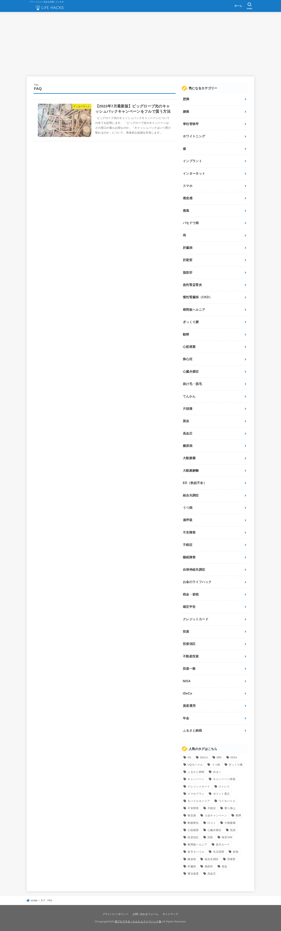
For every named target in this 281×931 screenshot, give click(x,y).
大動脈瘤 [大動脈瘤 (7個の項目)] (230, 822)
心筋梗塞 (189, 346)
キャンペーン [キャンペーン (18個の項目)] (196, 779)
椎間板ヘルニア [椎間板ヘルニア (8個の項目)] (197, 844)
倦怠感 (187, 198)
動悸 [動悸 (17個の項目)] (238, 815)
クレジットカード (195, 619)
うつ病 (187, 507)
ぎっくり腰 (191, 322)
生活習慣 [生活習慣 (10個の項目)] (218, 851)
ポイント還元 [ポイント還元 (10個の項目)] (221, 793)
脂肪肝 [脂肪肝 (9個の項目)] (209, 866)
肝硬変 (187, 260)
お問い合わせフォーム (145, 914)
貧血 (186, 421)
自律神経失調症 (194, 569)
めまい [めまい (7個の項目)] (217, 771)
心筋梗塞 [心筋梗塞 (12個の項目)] (193, 830)
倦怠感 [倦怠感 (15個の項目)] (192, 815)
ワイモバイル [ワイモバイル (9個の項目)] (227, 800)
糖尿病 (187, 445)
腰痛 (186, 111)
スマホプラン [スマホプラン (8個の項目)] (196, 793)
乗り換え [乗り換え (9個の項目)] (230, 808)
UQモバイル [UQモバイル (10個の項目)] (195, 764)
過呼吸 (187, 520)
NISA (187, 681)
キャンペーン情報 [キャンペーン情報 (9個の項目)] (224, 779)
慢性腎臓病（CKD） (197, 297)
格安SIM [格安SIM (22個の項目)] (227, 837)
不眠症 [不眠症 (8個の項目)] (211, 808)
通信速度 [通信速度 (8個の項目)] (193, 873)
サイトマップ (170, 914)
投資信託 (189, 643)
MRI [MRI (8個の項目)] (219, 757)
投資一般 (189, 668)
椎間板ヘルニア (194, 309)
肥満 (186, 99)
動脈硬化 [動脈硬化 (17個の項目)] (193, 822)
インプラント (192, 161)
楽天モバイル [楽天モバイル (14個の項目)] (196, 851)
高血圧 (187, 433)
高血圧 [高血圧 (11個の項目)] (211, 873)
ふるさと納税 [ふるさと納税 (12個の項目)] (196, 771)
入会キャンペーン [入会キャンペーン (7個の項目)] (216, 815)
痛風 (186, 210)
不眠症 (187, 544)
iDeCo (187, 693)
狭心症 (187, 359)
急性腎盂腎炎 (192, 285)
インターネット (194, 173)
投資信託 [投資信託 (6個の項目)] (193, 837)
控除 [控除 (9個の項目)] (210, 837)
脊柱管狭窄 (191, 124)
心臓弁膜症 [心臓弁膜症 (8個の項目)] (214, 830)
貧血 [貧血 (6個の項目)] (224, 866)
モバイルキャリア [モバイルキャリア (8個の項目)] (199, 800)
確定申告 (189, 606)
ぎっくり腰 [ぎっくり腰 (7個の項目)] (236, 764)
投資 (186, 631)
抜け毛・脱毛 (192, 384)
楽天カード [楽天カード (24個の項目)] (223, 844)
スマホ (187, 185)
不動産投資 (191, 656)
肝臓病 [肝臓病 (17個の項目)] (192, 866)
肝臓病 (187, 247)
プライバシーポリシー (115, 914)
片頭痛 (187, 408)
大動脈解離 (191, 470)
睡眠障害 (189, 557)
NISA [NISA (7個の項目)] (233, 757)
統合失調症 (191, 495)
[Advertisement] (140, 44)
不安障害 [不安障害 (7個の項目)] (193, 808)
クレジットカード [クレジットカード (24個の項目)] (199, 786)
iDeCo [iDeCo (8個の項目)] (204, 757)
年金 (186, 718)
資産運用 (189, 705)
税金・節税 (191, 594)
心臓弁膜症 (191, 371)
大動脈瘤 (189, 458)
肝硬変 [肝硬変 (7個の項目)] (231, 859)
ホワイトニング (194, 136)
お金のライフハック (197, 582)
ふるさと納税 (192, 730)
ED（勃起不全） (194, 483)
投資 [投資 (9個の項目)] (233, 830)
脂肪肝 (187, 272)
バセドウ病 (191, 223)
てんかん (189, 396)
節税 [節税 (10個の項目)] (235, 851)
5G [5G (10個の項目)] (189, 757)
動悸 (186, 334)
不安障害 (189, 532)
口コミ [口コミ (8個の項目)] (211, 822)
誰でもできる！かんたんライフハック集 (138, 921)
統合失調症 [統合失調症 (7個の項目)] (212, 859)
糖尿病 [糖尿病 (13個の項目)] (192, 859)
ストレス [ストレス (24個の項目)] (224, 786)
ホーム (238, 5)
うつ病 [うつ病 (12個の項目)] (216, 764)
